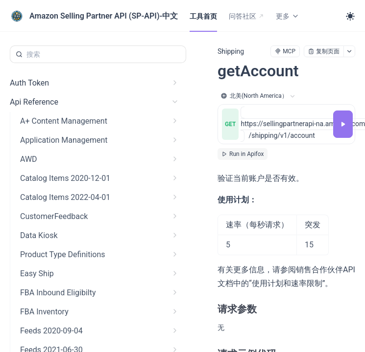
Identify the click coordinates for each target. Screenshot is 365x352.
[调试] (343, 124)
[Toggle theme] (350, 16)
